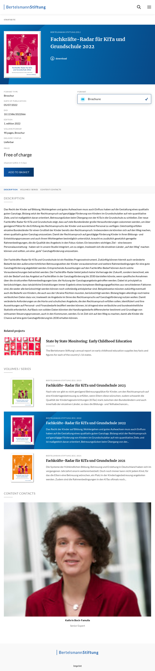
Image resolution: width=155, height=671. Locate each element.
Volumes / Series (29, 190)
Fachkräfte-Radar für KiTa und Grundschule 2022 (86, 423)
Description (11, 190)
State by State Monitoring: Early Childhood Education (89, 341)
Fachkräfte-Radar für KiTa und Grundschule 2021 (85, 461)
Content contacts (50, 190)
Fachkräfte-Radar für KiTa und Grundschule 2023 (86, 385)
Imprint (77, 665)
